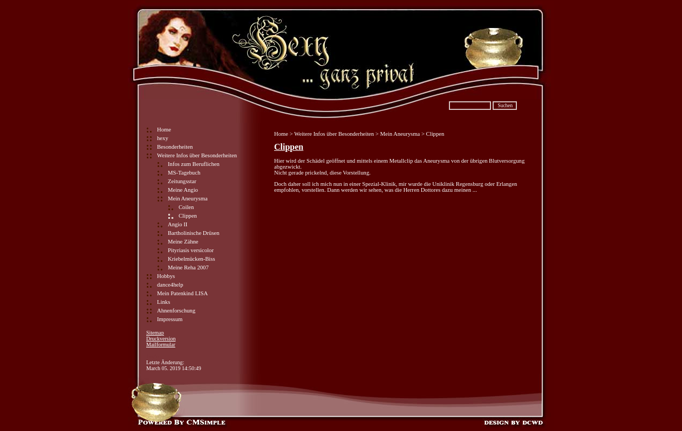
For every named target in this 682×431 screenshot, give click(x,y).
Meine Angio (183, 190)
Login (152, 356)
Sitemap (155, 333)
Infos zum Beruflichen (194, 164)
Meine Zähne (183, 242)
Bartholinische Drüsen (194, 233)
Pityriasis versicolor (191, 250)
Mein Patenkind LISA (182, 293)
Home (164, 130)
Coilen (186, 207)
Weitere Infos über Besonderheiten (197, 155)
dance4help (170, 285)
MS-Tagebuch (184, 173)
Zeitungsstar (182, 181)
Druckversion (160, 339)
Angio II (177, 224)
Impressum (169, 319)
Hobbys (166, 276)
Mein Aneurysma (188, 198)
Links (163, 302)
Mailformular (160, 344)
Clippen (288, 146)
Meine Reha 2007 (188, 267)
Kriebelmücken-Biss (191, 259)
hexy (162, 138)
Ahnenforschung (176, 311)
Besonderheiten (175, 147)
